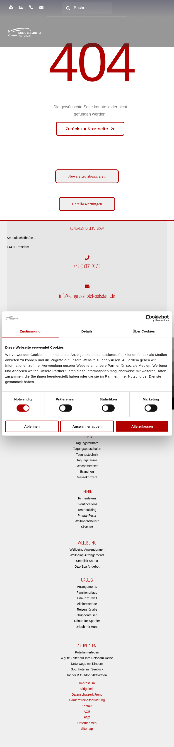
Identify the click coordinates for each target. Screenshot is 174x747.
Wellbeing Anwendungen (87, 546)
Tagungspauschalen (87, 445)
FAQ (87, 714)
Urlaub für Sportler (87, 618)
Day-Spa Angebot (87, 563)
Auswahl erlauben (87, 426)
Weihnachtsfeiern (87, 518)
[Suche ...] (86, 8)
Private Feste (87, 512)
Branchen (87, 468)
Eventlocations (87, 501)
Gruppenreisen (87, 612)
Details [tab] (87, 331)
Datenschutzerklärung (87, 691)
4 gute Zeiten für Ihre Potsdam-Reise (87, 655)
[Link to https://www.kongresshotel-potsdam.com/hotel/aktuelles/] (21, 7)
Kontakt (87, 703)
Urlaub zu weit (87, 595)
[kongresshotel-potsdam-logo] (24, 32)
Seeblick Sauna (87, 557)
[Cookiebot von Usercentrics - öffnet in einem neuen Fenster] (149, 318)
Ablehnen (32, 426)
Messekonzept (87, 474)
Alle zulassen (142, 426)
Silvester (87, 524)
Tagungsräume (87, 457)
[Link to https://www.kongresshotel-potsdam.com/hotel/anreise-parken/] (11, 7)
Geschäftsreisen (86, 463)
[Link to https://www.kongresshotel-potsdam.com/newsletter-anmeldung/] (42, 7)
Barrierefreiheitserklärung (87, 697)
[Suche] (68, 8)
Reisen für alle (87, 606)
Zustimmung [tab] (30, 331)
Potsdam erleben (87, 649)
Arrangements (87, 583)
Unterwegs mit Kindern (87, 660)
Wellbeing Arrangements (87, 552)
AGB (87, 708)
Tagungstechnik (87, 451)
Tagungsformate (87, 440)
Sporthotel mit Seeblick (87, 666)
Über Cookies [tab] (144, 331)
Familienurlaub (87, 589)
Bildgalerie (87, 685)
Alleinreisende (87, 600)
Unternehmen (87, 720)
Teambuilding (87, 506)
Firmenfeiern (87, 495)
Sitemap (87, 725)
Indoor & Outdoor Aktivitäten (87, 672)
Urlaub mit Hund (86, 623)
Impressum (87, 680)
